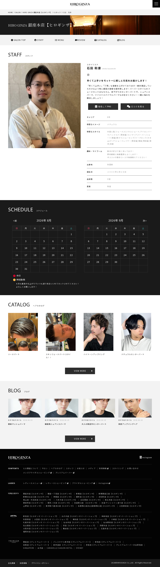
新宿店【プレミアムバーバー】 (108, 542)
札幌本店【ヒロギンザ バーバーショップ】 (41, 522)
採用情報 (103, 468)
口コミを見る (135, 106)
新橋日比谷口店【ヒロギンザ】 (36, 496)
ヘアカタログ (56, 468)
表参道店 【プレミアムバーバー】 (67, 545)
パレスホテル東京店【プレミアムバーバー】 (72, 542)
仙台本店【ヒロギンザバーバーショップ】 (82, 522)
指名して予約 (103, 106)
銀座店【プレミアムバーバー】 (36, 542)
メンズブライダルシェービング (36, 472)
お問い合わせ (133, 468)
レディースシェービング (56, 483)
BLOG (121, 39)
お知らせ (81, 468)
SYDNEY (79, 548)
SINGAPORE (28, 548)
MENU (59, 39)
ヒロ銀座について (30, 468)
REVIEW (80, 39)
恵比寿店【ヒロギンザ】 (115, 500)
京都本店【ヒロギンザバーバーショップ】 (118, 525)
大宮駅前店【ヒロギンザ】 (130, 506)
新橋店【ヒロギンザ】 (85, 493)
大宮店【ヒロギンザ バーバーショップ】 (51, 519)
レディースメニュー (31, 483)
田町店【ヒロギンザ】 (85, 496)
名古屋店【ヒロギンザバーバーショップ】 (41, 525)
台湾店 (40, 548)
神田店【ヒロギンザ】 (63, 496)
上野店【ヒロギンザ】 (32, 506)
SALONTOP (18, 39)
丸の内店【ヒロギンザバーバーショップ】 (80, 516)
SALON (18, 12)
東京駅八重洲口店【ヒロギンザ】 (60, 506)
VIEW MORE (80, 370)
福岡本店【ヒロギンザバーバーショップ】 (41, 531)
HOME (10, 12)
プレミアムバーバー (63, 472)
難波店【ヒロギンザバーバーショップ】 (80, 528)
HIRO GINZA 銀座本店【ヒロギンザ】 (37, 12)
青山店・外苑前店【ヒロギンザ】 (37, 500)
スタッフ (57, 12)
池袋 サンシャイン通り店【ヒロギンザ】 (119, 503)
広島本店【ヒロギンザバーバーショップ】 (119, 528)
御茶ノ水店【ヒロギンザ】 (59, 503)
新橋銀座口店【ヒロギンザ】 (111, 493)
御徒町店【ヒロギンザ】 (33, 503)
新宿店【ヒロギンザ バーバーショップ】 (40, 516)
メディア (92, 468)
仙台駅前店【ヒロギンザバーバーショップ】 (122, 522)
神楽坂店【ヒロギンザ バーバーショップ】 (120, 516)
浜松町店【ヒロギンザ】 (109, 496)
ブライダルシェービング (82, 483)
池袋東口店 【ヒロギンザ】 (86, 503)
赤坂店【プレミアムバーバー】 (99, 545)
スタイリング (118, 468)
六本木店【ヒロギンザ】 (66, 500)
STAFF (39, 39)
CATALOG (100, 39)
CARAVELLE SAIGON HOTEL (60, 548)
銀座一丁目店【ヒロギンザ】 (60, 493)
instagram (146, 457)
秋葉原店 (27, 519)
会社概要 (11, 563)
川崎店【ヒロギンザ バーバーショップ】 (128, 519)
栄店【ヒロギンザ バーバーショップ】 (79, 525)
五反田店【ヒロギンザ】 (91, 500)
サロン (45, 468)
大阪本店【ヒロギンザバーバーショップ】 (41, 528)
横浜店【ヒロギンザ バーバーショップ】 (90, 519)
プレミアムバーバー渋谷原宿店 (129, 545)
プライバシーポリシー (40, 563)
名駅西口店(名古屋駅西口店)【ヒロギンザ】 (97, 506)
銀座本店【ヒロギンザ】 (33, 493)
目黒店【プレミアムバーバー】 (36, 545)
